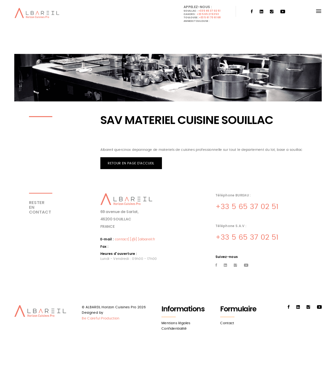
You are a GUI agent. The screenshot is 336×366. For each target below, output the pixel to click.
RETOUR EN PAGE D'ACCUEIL (131, 163)
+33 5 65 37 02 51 (209, 11)
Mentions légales (175, 323)
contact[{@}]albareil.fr (135, 239)
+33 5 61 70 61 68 (210, 17)
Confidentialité (174, 328)
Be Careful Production (100, 318)
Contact (227, 323)
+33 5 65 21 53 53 (208, 14)
